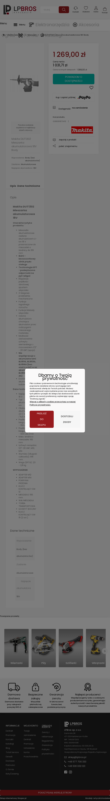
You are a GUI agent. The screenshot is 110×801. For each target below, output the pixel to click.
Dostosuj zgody (67, 419)
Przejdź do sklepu (42, 419)
